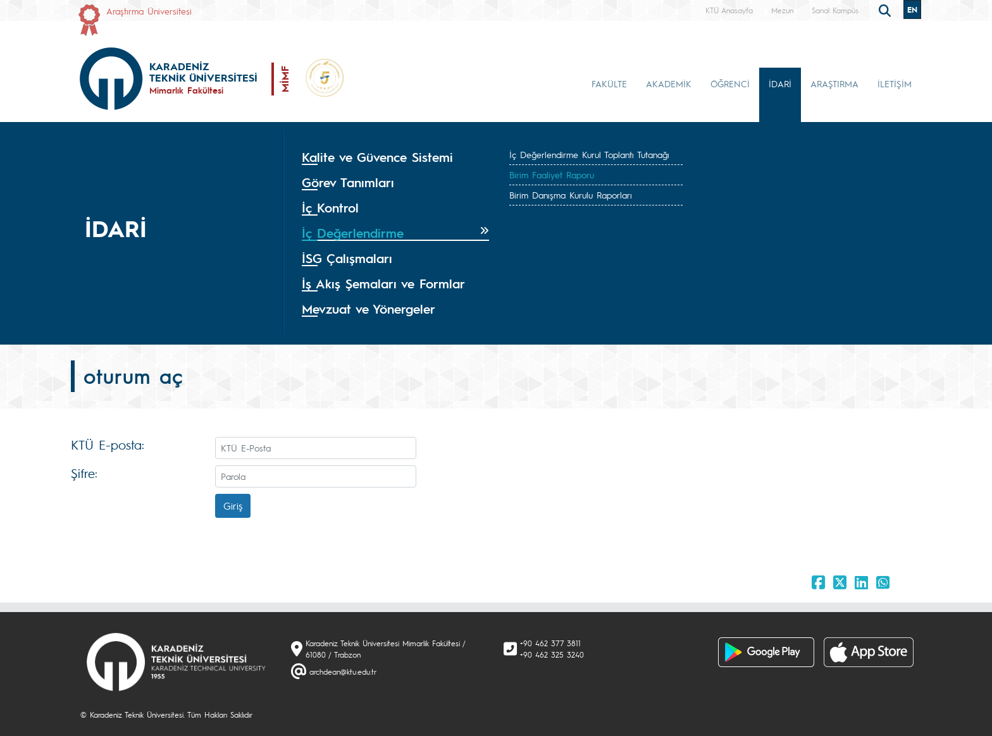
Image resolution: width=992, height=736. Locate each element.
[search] (886, 9)
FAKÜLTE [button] (609, 83)
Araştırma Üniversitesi (149, 10)
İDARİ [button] (780, 83)
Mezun (782, 10)
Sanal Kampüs (835, 10)
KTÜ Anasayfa (729, 10)
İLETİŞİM (894, 83)
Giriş (232, 505)
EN (912, 9)
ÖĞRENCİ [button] (730, 83)
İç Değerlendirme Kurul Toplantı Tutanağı (589, 154)
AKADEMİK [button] (668, 83)
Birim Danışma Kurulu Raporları (570, 194)
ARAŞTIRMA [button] (834, 83)
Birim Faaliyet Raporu (551, 174)
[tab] (395, 157)
